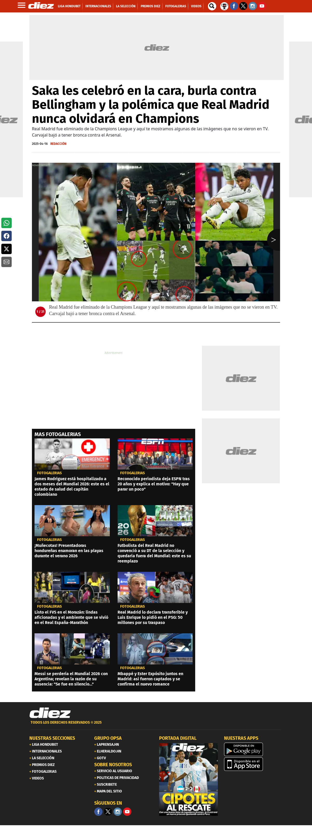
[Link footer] (50, 713)
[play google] (253, 749)
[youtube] (127, 811)
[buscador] (212, 6)
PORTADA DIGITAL (177, 738)
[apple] (253, 764)
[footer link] (156, 725)
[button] (6, 223)
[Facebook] (98, 811)
